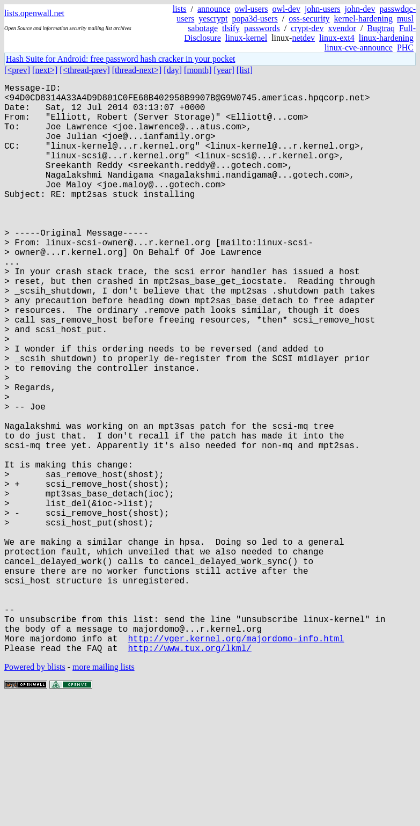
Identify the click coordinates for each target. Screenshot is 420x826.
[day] (173, 70)
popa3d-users (254, 18)
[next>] (44, 70)
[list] (245, 70)
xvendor (342, 28)
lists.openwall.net (34, 13)
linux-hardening (386, 37)
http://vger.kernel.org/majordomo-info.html (236, 763)
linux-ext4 (337, 37)
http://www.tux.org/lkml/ (189, 774)
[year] (224, 70)
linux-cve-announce (359, 47)
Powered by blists (34, 793)
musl (405, 18)
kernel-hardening (363, 18)
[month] (198, 70)
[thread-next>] (137, 70)
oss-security (309, 18)
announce (213, 8)
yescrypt (212, 18)
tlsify (231, 28)
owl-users (251, 8)
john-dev (360, 8)
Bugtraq (381, 28)
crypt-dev (307, 28)
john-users (323, 8)
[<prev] (17, 70)
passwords (262, 28)
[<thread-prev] (84, 70)
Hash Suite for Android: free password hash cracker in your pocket (120, 58)
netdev (303, 37)
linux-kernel (246, 37)
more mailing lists (103, 793)
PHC (405, 47)
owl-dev (286, 8)
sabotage (203, 28)
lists (180, 8)
